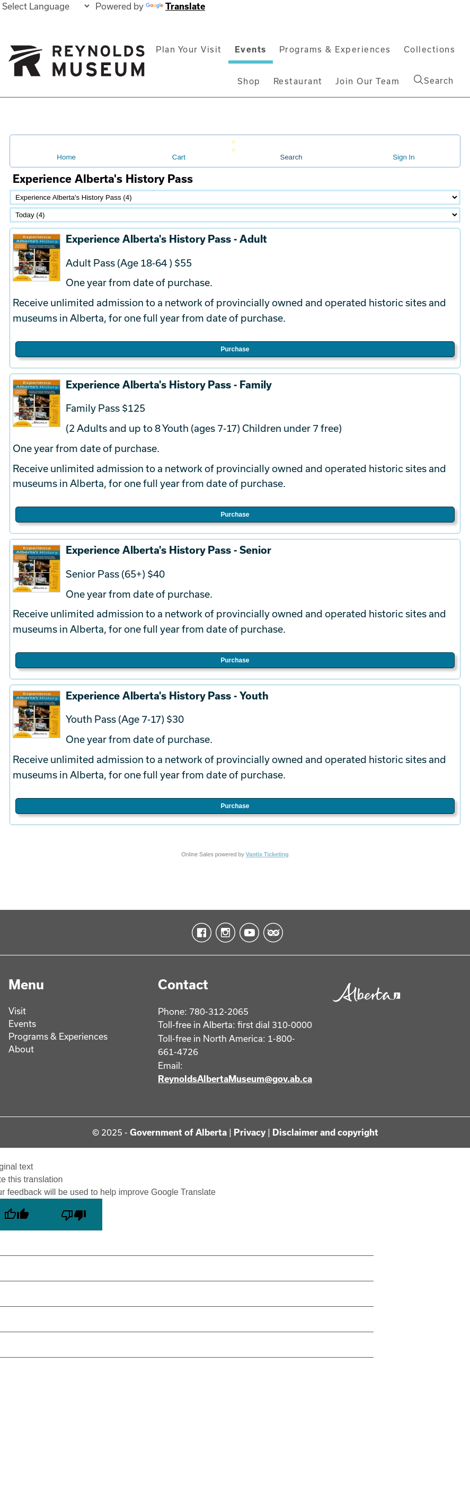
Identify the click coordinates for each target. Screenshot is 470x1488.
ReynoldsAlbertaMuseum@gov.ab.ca (235, 1079)
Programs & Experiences (335, 49)
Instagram (223, 932)
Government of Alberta (178, 1132)
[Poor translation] (73, 1214)
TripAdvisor (271, 932)
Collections (430, 49)
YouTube (247, 932)
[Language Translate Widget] (45, 6)
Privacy (249, 1132)
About (21, 1049)
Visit (17, 1011)
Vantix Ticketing (267, 854)
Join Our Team (367, 81)
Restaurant (298, 81)
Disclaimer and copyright (325, 1132)
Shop (249, 81)
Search (434, 80)
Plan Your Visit (189, 49)
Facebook (199, 932)
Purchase (234, 349)
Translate (175, 6)
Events (251, 49)
